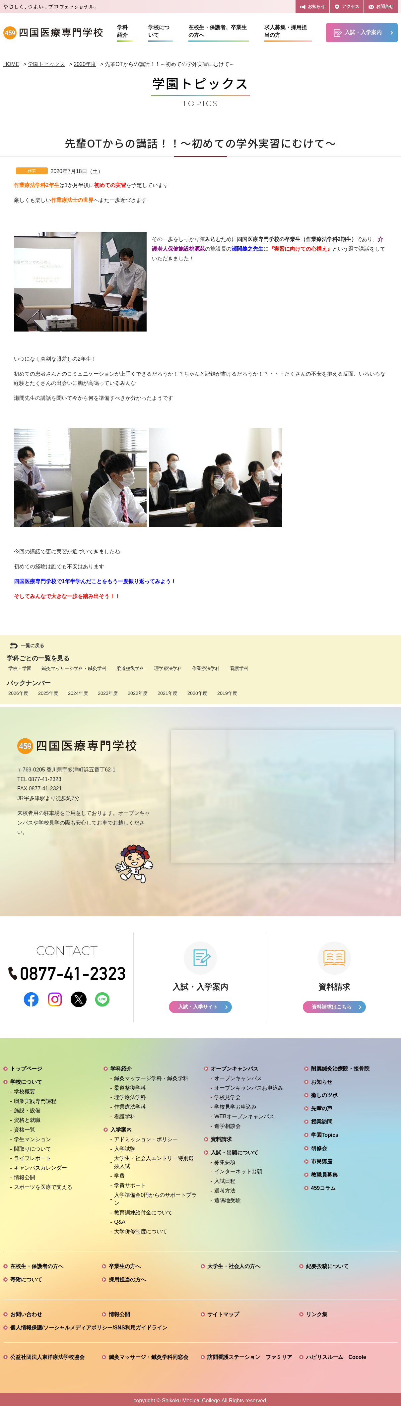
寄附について (26, 1277)
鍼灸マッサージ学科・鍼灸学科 (73, 668)
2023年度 (108, 693)
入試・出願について (234, 1150)
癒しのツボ (324, 1093)
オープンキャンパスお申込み (248, 1085)
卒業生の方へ (125, 1264)
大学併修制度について (140, 1229)
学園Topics (324, 1132)
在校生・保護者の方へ (36, 1264)
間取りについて (32, 1146)
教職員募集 (324, 1172)
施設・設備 (27, 1108)
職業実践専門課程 (35, 1098)
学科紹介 (122, 31)
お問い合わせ (26, 1312)
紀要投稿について (327, 1264)
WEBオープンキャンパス (244, 1114)
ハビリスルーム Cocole (336, 1355)
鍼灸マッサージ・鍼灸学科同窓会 (148, 1355)
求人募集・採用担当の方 (285, 31)
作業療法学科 (206, 668)
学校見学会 (227, 1095)
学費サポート (130, 1183)
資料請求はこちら (331, 1004)
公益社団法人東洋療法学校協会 (47, 1355)
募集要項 (224, 1159)
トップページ (26, 1066)
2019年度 (227, 693)
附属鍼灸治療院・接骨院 (340, 1066)
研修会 (319, 1146)
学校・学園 (20, 668)
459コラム (323, 1186)
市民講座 (321, 1159)
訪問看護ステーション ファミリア (249, 1355)
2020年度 (197, 693)
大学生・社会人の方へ (233, 1264)
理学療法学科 (168, 668)
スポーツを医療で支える (43, 1184)
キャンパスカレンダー (40, 1165)
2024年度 (78, 693)
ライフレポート (32, 1156)
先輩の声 (321, 1106)
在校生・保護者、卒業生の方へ (217, 31)
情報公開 (24, 1175)
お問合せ (380, 7)
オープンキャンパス (234, 1066)
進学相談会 (227, 1123)
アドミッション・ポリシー (146, 1136)
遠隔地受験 (227, 1197)
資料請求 (221, 1136)
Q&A (119, 1219)
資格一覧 (24, 1127)
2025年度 (48, 693)
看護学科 (239, 668)
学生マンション (32, 1136)
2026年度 (18, 693)
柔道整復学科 (130, 668)
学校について (158, 31)
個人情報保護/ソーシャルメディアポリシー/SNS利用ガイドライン (88, 1325)
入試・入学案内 (358, 33)
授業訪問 (321, 1119)
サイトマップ (223, 1312)
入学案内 (121, 1127)
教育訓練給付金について (143, 1210)
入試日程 (224, 1179)
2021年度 (167, 693)
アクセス (346, 7)
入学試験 (124, 1146)
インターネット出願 (238, 1169)
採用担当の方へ (127, 1277)
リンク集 (316, 1312)
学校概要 (24, 1089)
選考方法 (224, 1188)
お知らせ (312, 7)
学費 (119, 1173)
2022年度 (138, 693)
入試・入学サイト (197, 1004)
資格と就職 (27, 1118)
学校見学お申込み (235, 1104)
